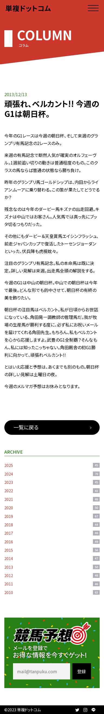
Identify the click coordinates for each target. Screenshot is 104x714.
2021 (52, 499)
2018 (52, 524)
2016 (52, 541)
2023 (52, 482)
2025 (52, 465)
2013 (52, 567)
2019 (52, 516)
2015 (52, 550)
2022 (52, 490)
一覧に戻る (26, 427)
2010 (52, 592)
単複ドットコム (28, 8)
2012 (52, 575)
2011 (52, 584)
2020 (52, 507)
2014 (52, 558)
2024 (52, 474)
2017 (52, 533)
